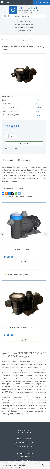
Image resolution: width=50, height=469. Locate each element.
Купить (24, 143)
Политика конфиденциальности (24, 460)
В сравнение (11, 148)
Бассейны (9, 40)
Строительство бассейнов (24, 447)
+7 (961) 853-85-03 (24, 30)
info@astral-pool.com (25, 456)
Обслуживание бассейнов (24, 443)
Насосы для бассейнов (24, 40)
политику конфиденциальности (13, 466)
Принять (45, 465)
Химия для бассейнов (24, 439)
